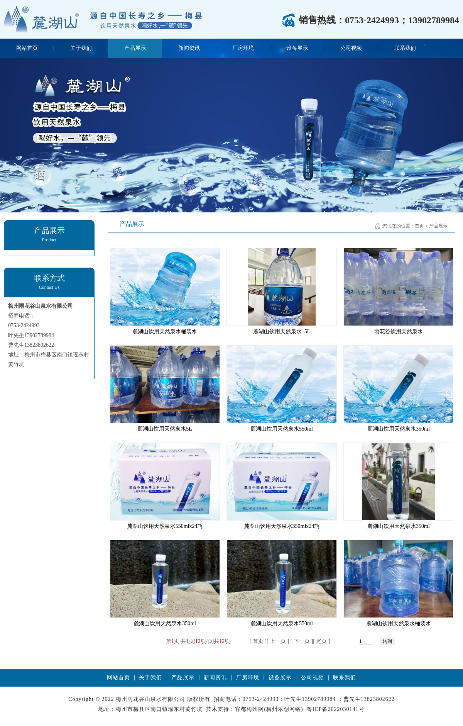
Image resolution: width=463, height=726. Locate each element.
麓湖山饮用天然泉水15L (282, 331)
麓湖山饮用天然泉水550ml (281, 429)
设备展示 (297, 48)
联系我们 (405, 48)
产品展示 (135, 48)
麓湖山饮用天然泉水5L (164, 429)
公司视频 (351, 48)
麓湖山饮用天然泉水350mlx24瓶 (282, 526)
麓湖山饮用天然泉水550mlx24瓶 (165, 526)
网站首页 (27, 48)
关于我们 (81, 48)
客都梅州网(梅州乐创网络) (269, 709)
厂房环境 (243, 48)
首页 (419, 226)
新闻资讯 (189, 48)
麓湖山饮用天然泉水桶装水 (164, 331)
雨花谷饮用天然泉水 (398, 331)
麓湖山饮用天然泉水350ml (398, 429)
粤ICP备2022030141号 (336, 709)
